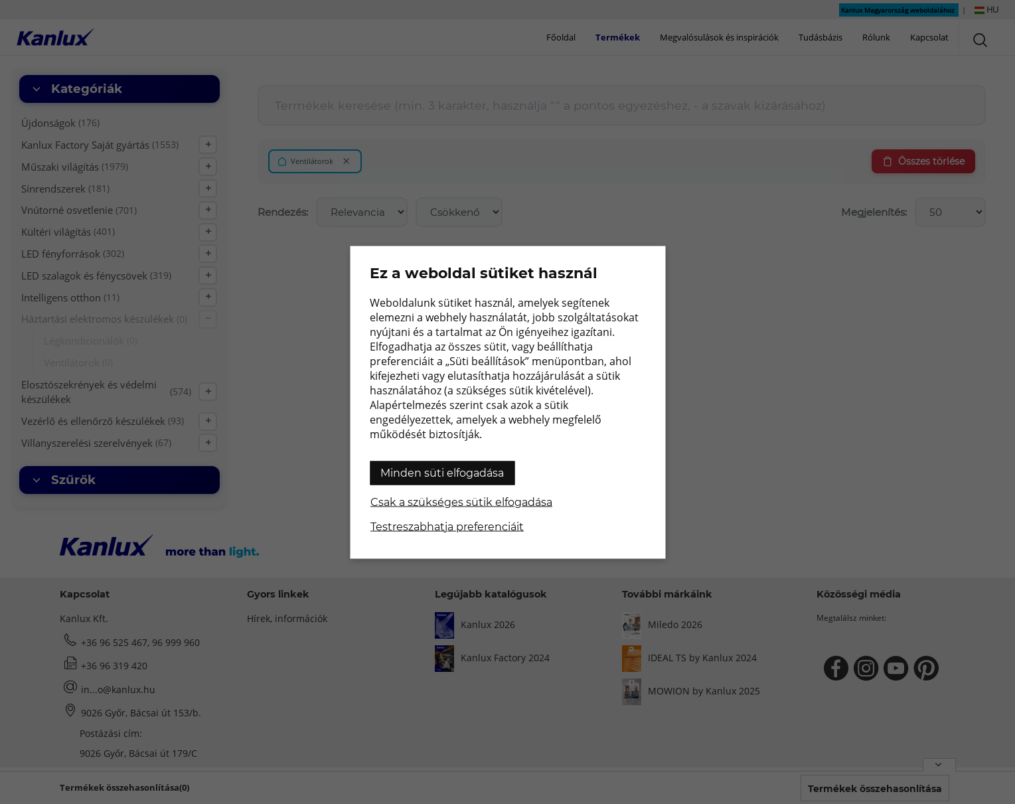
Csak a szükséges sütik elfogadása (461, 501)
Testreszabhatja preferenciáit (447, 526)
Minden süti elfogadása (442, 472)
